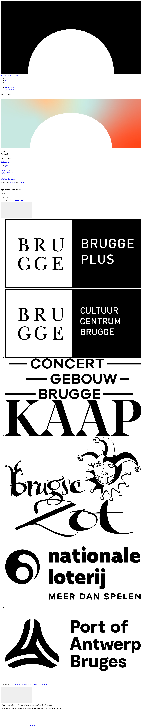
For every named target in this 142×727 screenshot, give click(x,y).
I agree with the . (14, 200)
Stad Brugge (5, 162)
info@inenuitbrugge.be (8, 179)
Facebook (12, 182)
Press (6, 167)
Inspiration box (9, 87)
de (5, 82)
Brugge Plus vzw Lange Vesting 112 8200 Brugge (7, 172)
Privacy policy (32, 684)
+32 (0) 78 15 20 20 (7, 177)
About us (7, 91)
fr (5, 80)
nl (5, 78)
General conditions (21, 684)
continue (18, 725)
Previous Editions (10, 89)
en (5, 84)
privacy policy (19, 200)
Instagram (22, 182)
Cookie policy (42, 684)
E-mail (3, 193)
